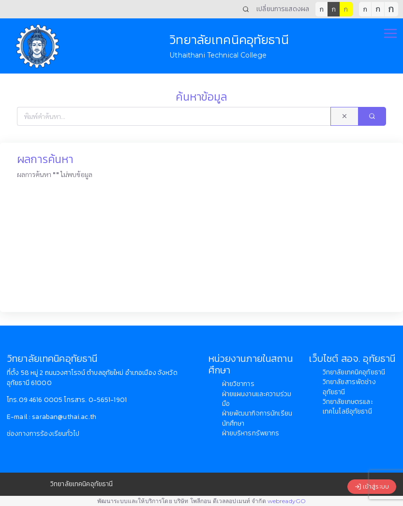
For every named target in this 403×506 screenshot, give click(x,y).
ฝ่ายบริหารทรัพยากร (251, 433)
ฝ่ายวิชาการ (238, 384)
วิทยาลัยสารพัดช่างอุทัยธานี (349, 387)
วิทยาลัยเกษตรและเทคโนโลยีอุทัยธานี (348, 407)
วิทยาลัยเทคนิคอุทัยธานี (354, 372)
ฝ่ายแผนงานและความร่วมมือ (257, 399)
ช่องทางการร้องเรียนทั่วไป (43, 434)
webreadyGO (287, 501)
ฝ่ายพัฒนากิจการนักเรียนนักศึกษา (257, 418)
